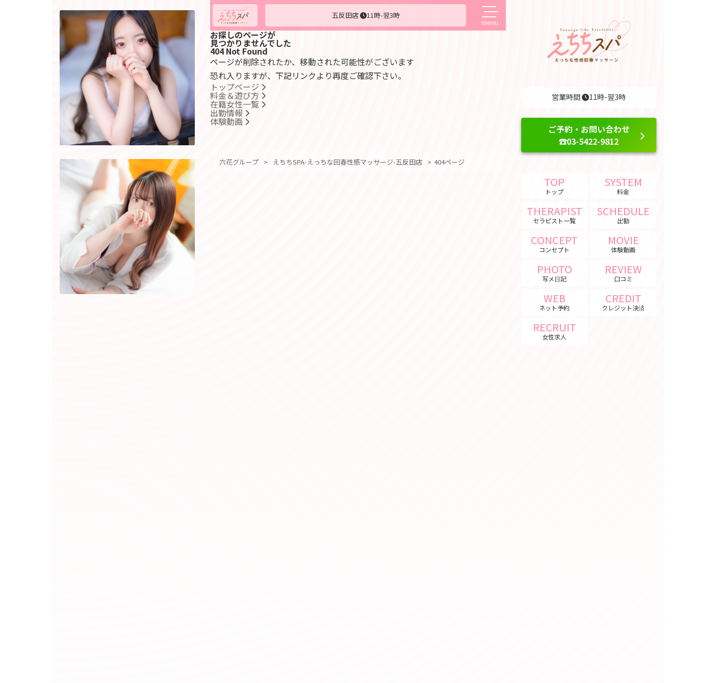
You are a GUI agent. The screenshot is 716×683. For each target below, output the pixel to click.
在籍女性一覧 (238, 104)
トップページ (238, 87)
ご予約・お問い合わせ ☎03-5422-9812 (589, 135)
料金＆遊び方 (238, 95)
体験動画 (230, 121)
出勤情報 (230, 113)
